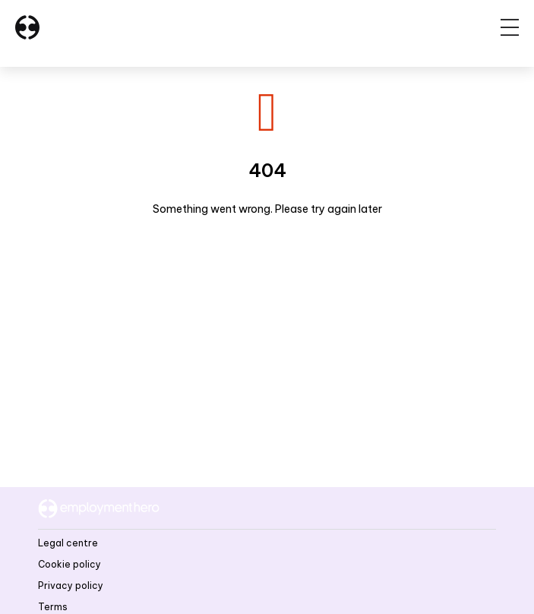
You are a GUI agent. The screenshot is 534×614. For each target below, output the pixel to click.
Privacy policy (70, 585)
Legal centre (68, 543)
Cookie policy (69, 564)
